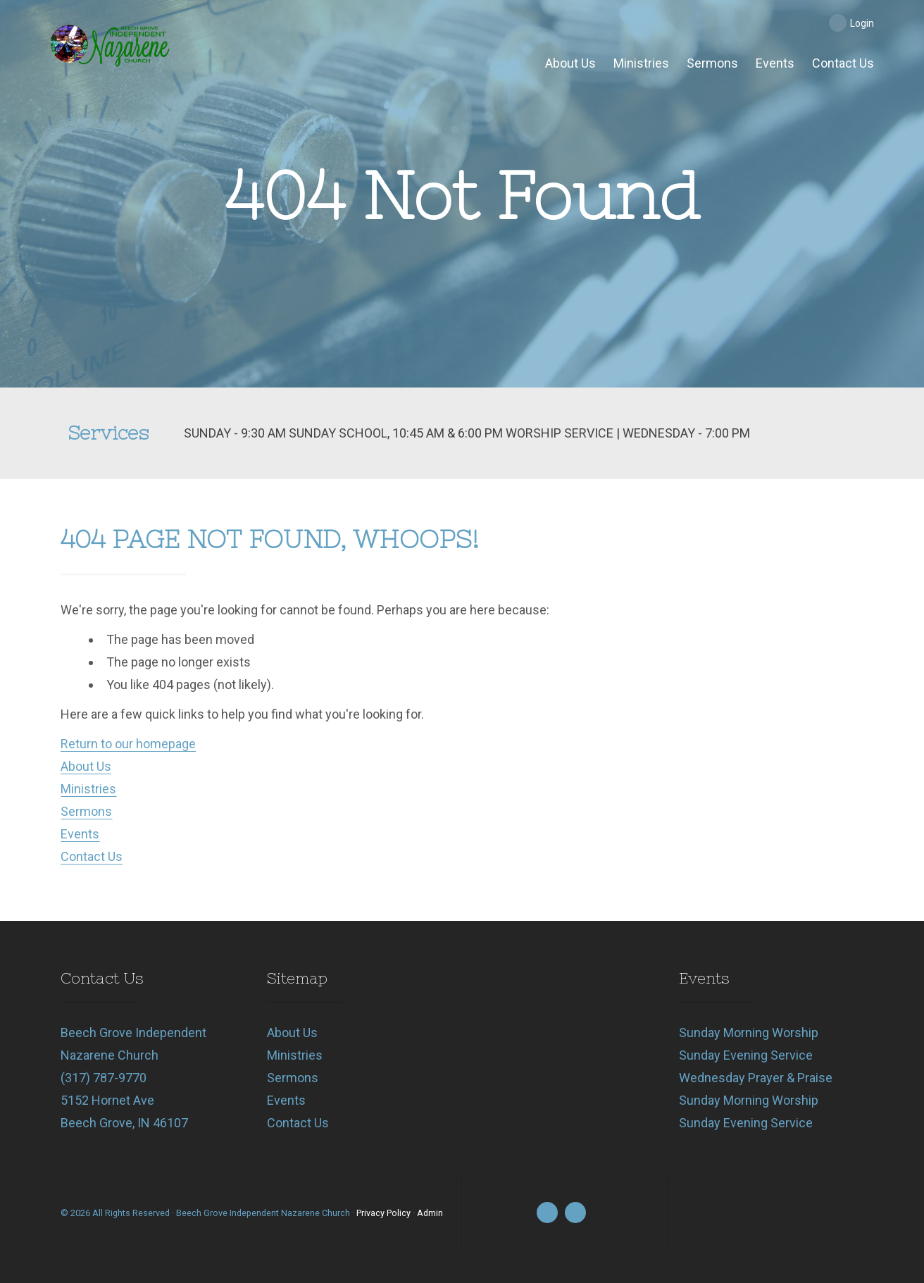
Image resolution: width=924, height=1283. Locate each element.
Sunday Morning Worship (748, 1032)
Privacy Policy (383, 1213)
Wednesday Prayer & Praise (755, 1077)
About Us (86, 766)
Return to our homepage (128, 743)
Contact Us (92, 856)
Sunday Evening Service (746, 1055)
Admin (430, 1213)
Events (80, 833)
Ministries (88, 788)
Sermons (86, 811)
